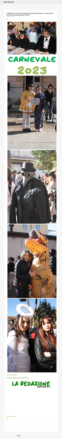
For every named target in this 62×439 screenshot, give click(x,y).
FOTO (12, 416)
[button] (7, 19)
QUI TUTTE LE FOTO (11, 375)
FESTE (8, 416)
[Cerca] (15, 2)
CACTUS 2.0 (8, 2)
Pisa (15, 416)
